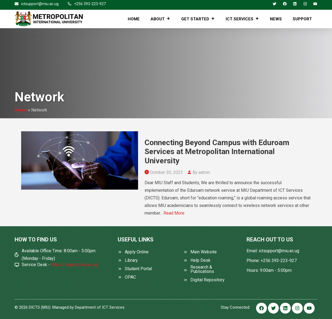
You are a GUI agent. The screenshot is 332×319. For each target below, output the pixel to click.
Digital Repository (207, 280)
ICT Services (242, 19)
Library (131, 260)
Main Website (203, 252)
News (276, 19)
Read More (174, 213)
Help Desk (200, 260)
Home (134, 19)
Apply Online (137, 252)
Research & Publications (202, 269)
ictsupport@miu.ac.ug (40, 4)
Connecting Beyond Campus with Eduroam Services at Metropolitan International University (217, 151)
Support (302, 19)
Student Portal (138, 269)
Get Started (198, 19)
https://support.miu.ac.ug (74, 264)
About (160, 19)
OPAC (130, 277)
